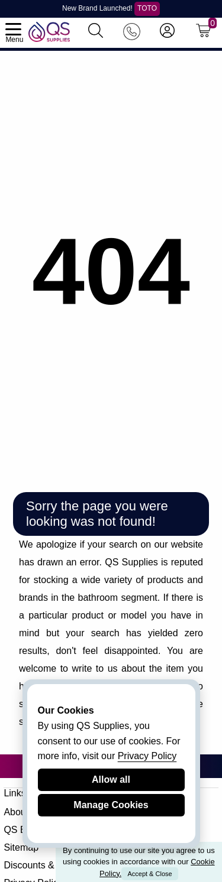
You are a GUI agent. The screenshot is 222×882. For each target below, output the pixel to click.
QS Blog (21, 830)
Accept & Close (149, 873)
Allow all (111, 779)
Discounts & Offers (43, 865)
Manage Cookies (110, 805)
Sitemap (21, 847)
